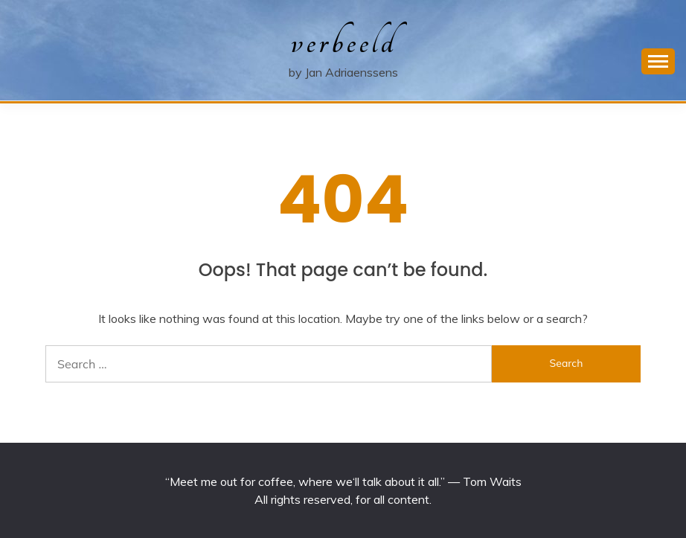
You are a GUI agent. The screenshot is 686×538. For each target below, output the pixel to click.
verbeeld (343, 42)
